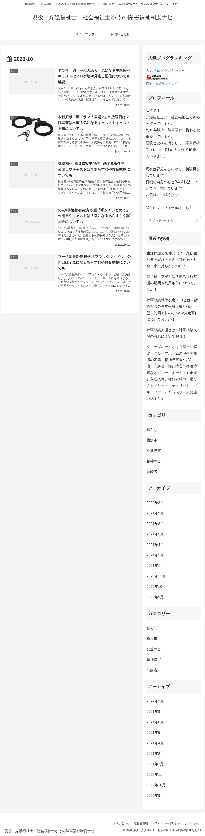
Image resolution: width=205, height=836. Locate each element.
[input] (173, 220)
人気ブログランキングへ (165, 71)
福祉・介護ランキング (162, 83)
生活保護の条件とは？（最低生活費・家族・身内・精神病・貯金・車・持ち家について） (172, 259)
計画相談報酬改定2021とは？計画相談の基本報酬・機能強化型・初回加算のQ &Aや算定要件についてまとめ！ (172, 309)
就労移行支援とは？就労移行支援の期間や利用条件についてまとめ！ (172, 283)
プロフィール (192, 823)
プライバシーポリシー (166, 823)
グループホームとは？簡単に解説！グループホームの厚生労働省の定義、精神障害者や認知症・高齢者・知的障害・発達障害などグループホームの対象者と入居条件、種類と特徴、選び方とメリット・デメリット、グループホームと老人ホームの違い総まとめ (172, 373)
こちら (187, 208)
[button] (196, 220)
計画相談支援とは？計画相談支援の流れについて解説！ (172, 333)
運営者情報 (141, 823)
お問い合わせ (121, 823)
